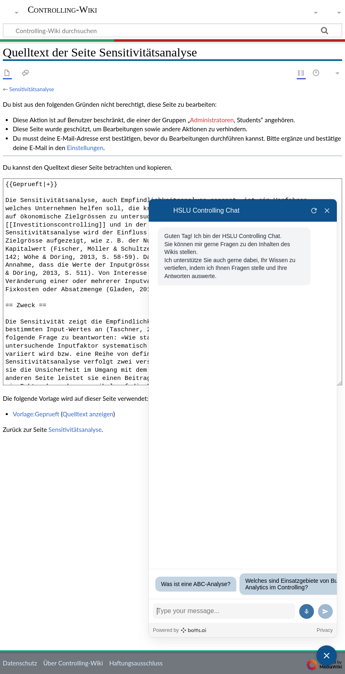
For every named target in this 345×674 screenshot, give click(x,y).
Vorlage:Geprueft (36, 414)
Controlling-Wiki (62, 9)
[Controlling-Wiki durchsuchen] (172, 30)
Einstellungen (85, 147)
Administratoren (212, 120)
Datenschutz (20, 663)
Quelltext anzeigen (88, 414)
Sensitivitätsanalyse (31, 89)
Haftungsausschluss (136, 663)
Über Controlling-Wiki (73, 663)
